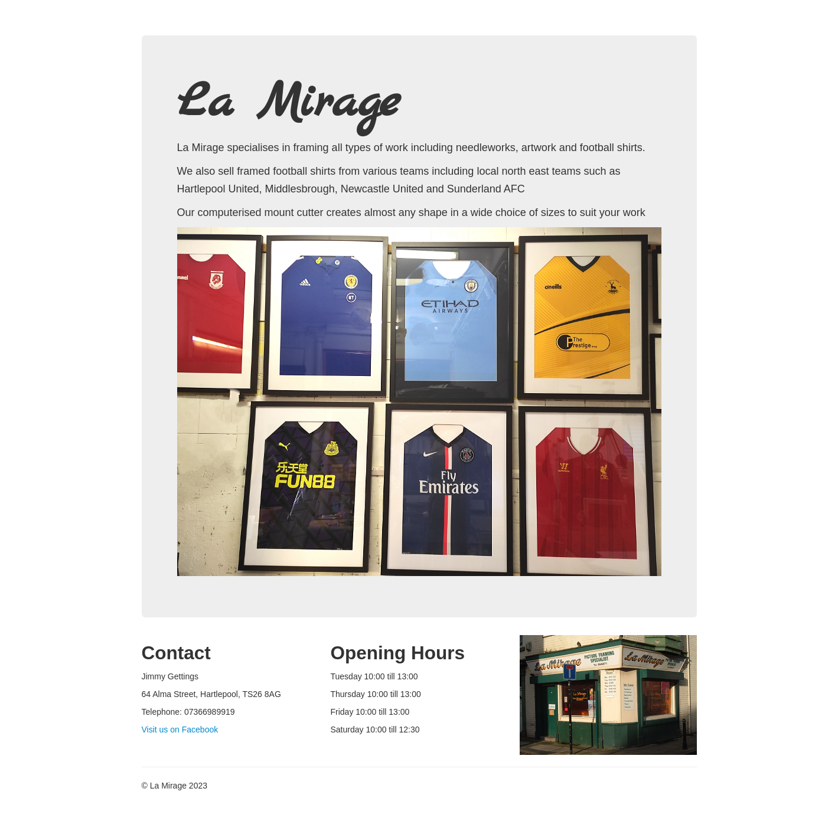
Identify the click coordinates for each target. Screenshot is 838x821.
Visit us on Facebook (180, 729)
